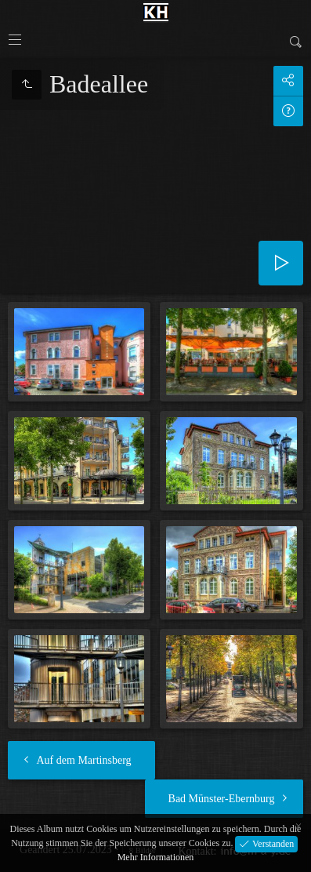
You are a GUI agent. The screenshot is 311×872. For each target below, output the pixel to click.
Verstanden (272, 842)
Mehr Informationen (156, 857)
